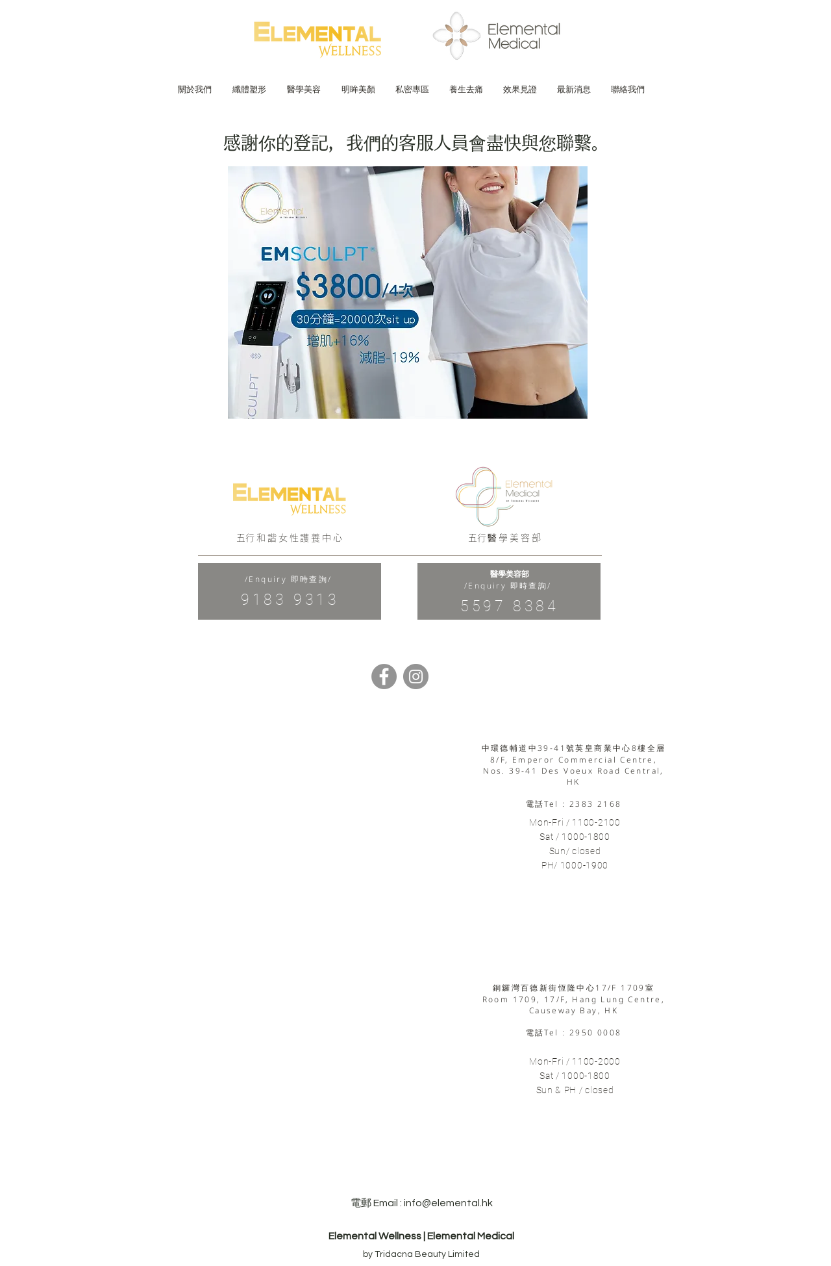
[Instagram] (415, 676)
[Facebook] (384, 676)
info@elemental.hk (448, 1203)
